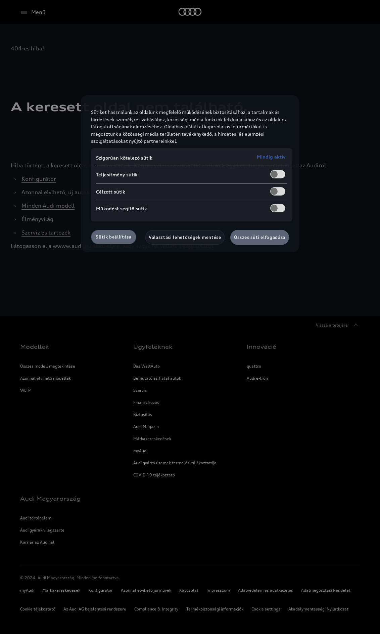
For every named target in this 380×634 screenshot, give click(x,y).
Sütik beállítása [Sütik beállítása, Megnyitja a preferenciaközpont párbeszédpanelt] (113, 237)
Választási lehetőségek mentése (185, 237)
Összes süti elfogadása (259, 237)
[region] (190, 173)
